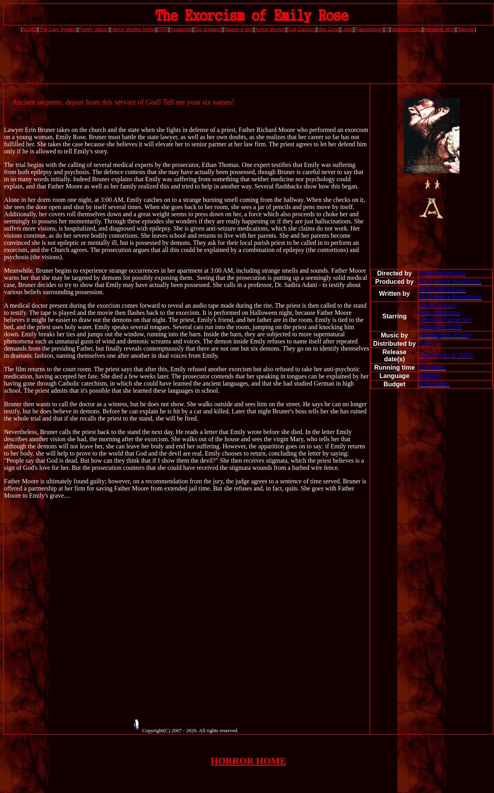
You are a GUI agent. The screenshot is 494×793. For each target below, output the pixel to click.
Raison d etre (238, 29)
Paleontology (368, 29)
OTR (163, 29)
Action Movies (270, 29)
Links (347, 29)
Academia (181, 29)
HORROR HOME (248, 761)
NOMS (29, 29)
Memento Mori (439, 29)
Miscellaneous (406, 29)
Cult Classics (301, 29)
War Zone (328, 29)
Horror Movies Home (133, 29)
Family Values (93, 29)
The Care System (57, 29)
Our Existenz (208, 29)
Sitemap (466, 29)
